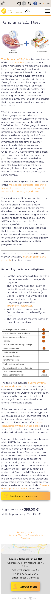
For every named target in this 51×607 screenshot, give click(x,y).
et (40, 3)
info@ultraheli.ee (29, 577)
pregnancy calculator (19, 305)
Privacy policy (25, 532)
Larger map (28, 587)
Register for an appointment (24, 496)
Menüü (41, 11)
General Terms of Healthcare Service (25, 537)
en (44, 3)
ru (48, 3)
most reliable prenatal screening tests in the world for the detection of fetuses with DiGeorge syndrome (23, 188)
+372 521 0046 (30, 573)
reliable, (19, 62)
